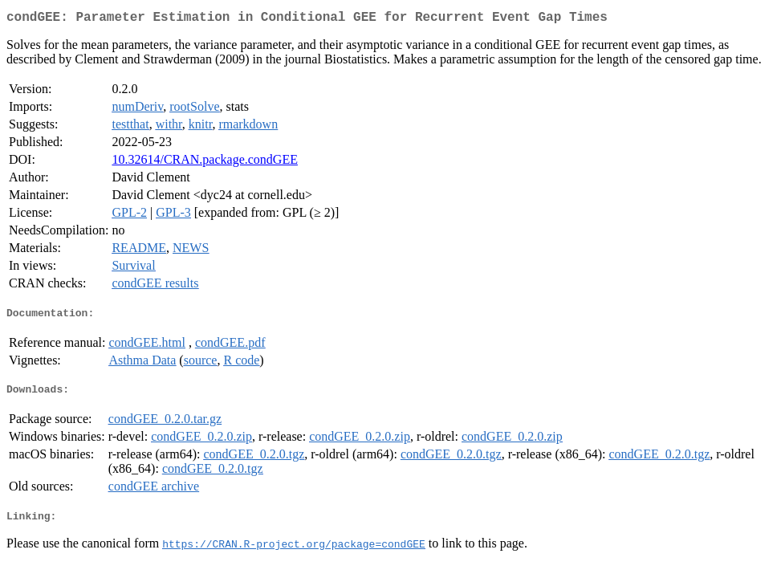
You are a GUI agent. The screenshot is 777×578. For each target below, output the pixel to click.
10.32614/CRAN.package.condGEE (205, 162)
